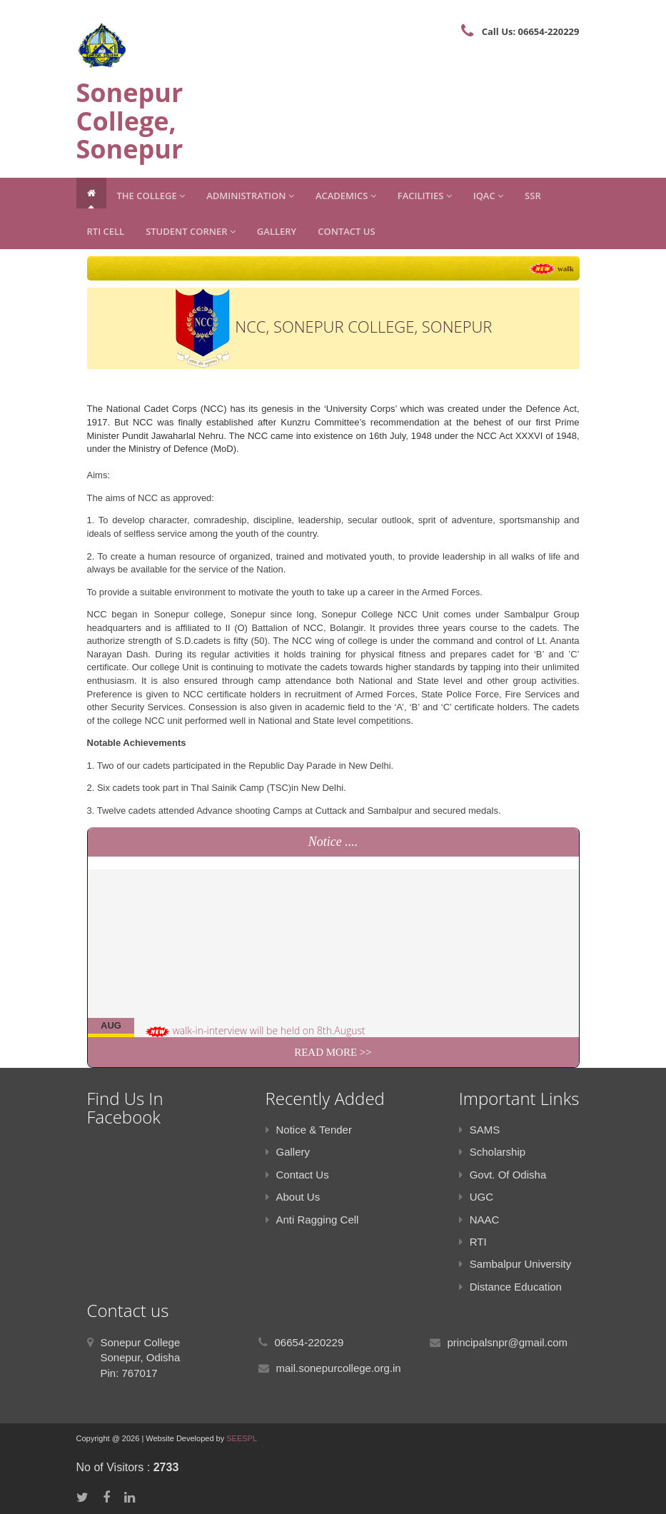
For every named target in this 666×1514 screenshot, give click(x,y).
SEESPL (241, 1438)
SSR (533, 195)
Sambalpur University (515, 1264)
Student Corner (191, 231)
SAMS (479, 1130)
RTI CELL (106, 231)
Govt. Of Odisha (503, 1175)
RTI (473, 1242)
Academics (346, 195)
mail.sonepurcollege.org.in (338, 1368)
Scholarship (492, 1152)
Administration (250, 195)
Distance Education (510, 1287)
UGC (476, 1197)
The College (151, 195)
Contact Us (346, 231)
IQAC (488, 195)
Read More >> (333, 1052)
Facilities (425, 195)
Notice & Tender (309, 1130)
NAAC (479, 1219)
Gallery (276, 231)
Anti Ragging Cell (312, 1219)
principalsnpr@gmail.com (508, 1342)
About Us (293, 1197)
